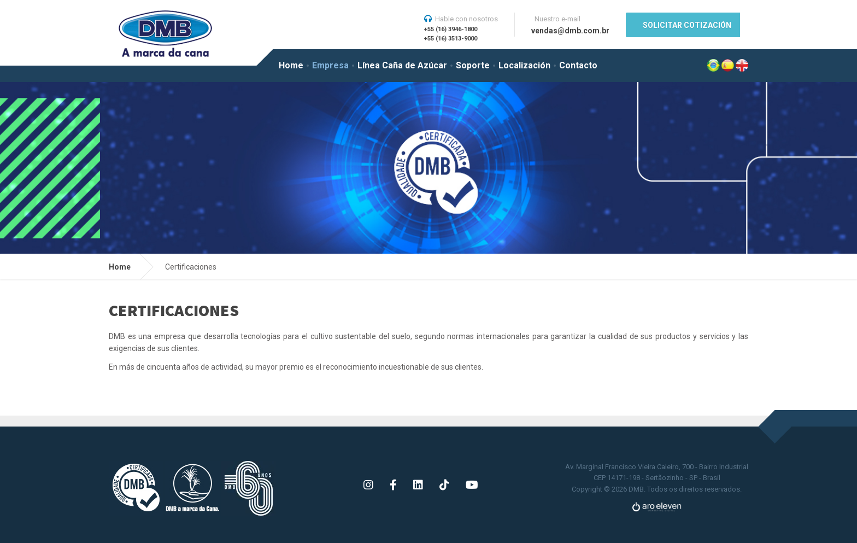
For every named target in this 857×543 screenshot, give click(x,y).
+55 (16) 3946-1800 (450, 29)
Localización (524, 65)
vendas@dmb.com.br (570, 30)
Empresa (330, 65)
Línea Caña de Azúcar (402, 65)
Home (291, 65)
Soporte (473, 65)
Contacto (578, 65)
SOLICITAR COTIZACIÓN (687, 25)
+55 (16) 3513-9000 (450, 38)
